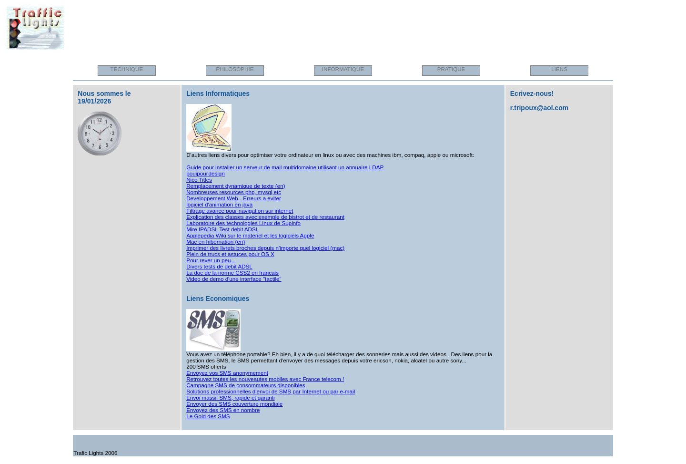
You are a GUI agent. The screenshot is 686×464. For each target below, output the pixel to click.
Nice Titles (199, 179)
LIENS (559, 69)
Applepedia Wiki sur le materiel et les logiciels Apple (250, 235)
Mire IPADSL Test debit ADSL (222, 229)
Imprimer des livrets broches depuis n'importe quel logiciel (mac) (265, 248)
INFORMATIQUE (343, 69)
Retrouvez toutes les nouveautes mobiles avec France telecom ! (265, 379)
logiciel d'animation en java (219, 204)
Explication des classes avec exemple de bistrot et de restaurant (265, 217)
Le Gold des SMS (208, 416)
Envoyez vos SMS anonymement (227, 373)
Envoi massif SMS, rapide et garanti (230, 397)
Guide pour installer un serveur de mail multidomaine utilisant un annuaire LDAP (284, 167)
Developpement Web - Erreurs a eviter (233, 198)
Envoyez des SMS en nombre (223, 410)
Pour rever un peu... (210, 260)
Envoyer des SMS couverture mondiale (234, 404)
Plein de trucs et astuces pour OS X (230, 254)
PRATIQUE (451, 69)
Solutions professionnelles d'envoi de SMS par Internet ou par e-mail (270, 391)
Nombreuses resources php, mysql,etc (233, 192)
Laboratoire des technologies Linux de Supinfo (243, 223)
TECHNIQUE (127, 69)
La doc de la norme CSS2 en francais (232, 272)
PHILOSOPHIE (234, 69)
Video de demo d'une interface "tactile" (234, 279)
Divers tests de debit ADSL (219, 266)
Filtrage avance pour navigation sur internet (239, 210)
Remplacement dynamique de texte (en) (235, 186)
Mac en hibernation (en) (215, 241)
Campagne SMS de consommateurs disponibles (245, 385)
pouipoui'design (205, 173)
